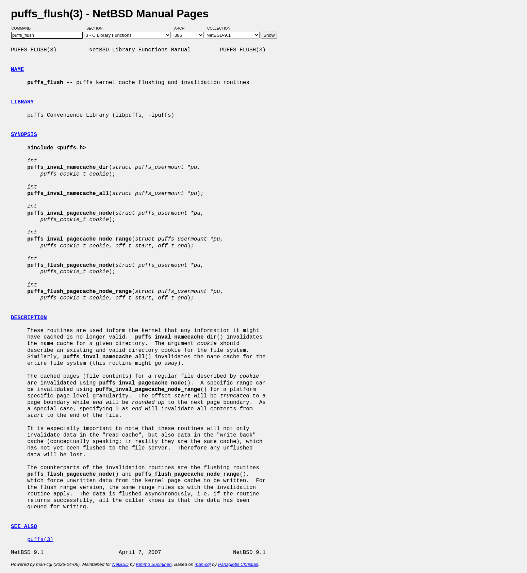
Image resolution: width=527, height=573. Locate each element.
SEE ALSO (24, 526)
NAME (17, 69)
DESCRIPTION (29, 318)
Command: (24, 28)
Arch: (183, 28)
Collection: (219, 28)
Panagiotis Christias (238, 564)
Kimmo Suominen (153, 564)
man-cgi (203, 564)
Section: (96, 28)
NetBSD (120, 564)
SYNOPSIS (24, 134)
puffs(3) (40, 539)
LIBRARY (22, 102)
